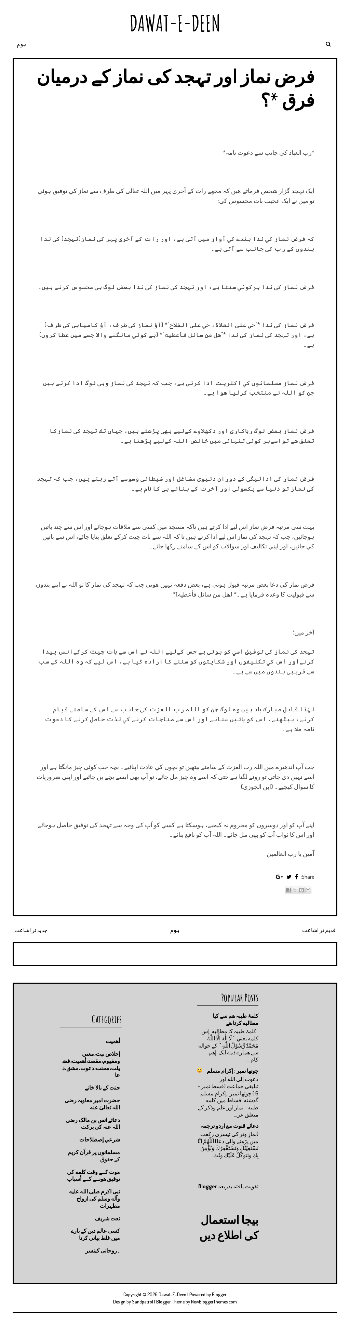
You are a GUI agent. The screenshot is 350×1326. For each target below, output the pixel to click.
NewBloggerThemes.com (214, 1301)
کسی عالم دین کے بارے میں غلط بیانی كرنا (95, 1234)
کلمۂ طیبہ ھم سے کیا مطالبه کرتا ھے (235, 1019)
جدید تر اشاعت (31, 930)
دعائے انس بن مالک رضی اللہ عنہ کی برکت (93, 1124)
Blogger (207, 1188)
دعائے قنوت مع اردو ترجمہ (229, 1125)
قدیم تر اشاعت (319, 930)
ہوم (21, 44)
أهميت (113, 1041)
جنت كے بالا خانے (102, 1087)
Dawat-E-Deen (175, 23)
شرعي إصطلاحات (99, 1139)
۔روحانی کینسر (102, 1250)
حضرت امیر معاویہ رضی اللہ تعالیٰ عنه (92, 1104)
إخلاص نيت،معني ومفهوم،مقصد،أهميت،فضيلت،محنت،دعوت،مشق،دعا (91, 1064)
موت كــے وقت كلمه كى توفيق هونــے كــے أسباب (93, 1175)
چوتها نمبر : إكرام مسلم (232, 1070)
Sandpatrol (142, 1301)
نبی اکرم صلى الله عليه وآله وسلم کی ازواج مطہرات (94, 1198)
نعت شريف (107, 1218)
